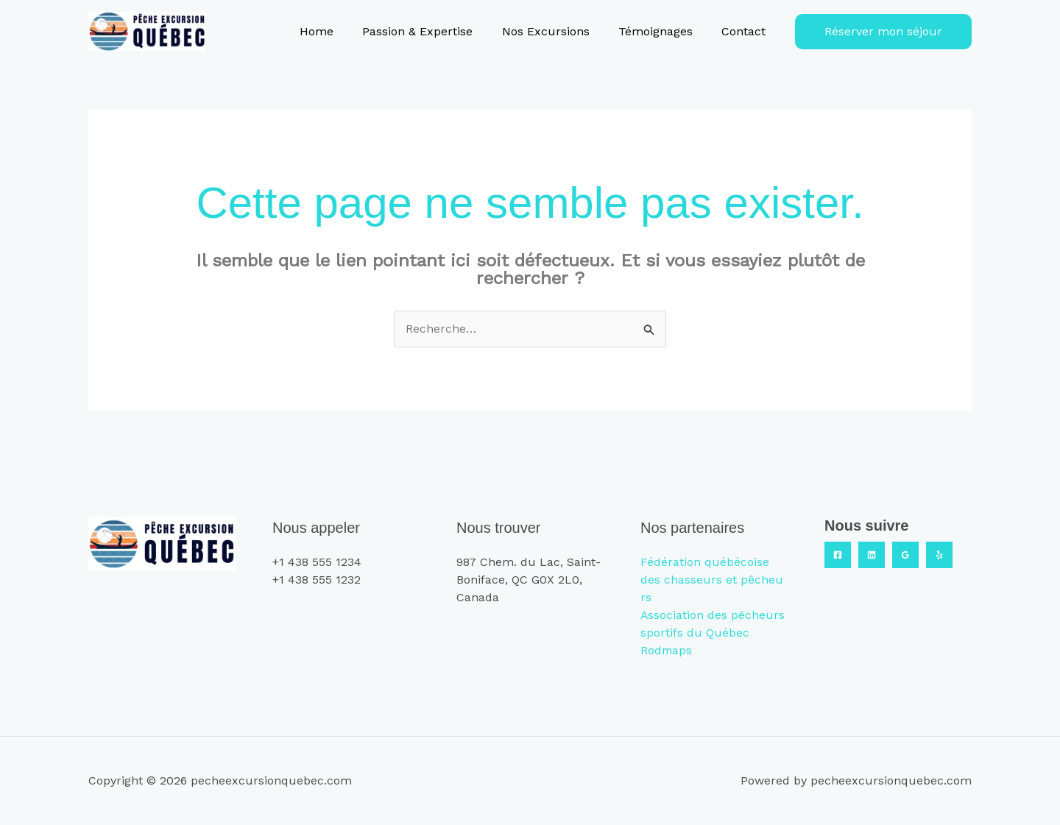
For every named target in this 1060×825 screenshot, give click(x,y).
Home (341, 31)
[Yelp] (939, 555)
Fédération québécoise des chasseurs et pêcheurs (711, 579)
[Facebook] (837, 555)
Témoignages (663, 31)
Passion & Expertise (436, 31)
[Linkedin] (871, 555)
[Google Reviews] (905, 555)
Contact (746, 31)
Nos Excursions (559, 31)
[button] (883, 31)
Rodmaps (666, 650)
